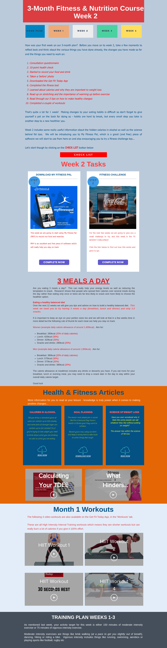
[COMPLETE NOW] (54, 262)
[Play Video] (53, 494)
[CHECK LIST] (83, 154)
